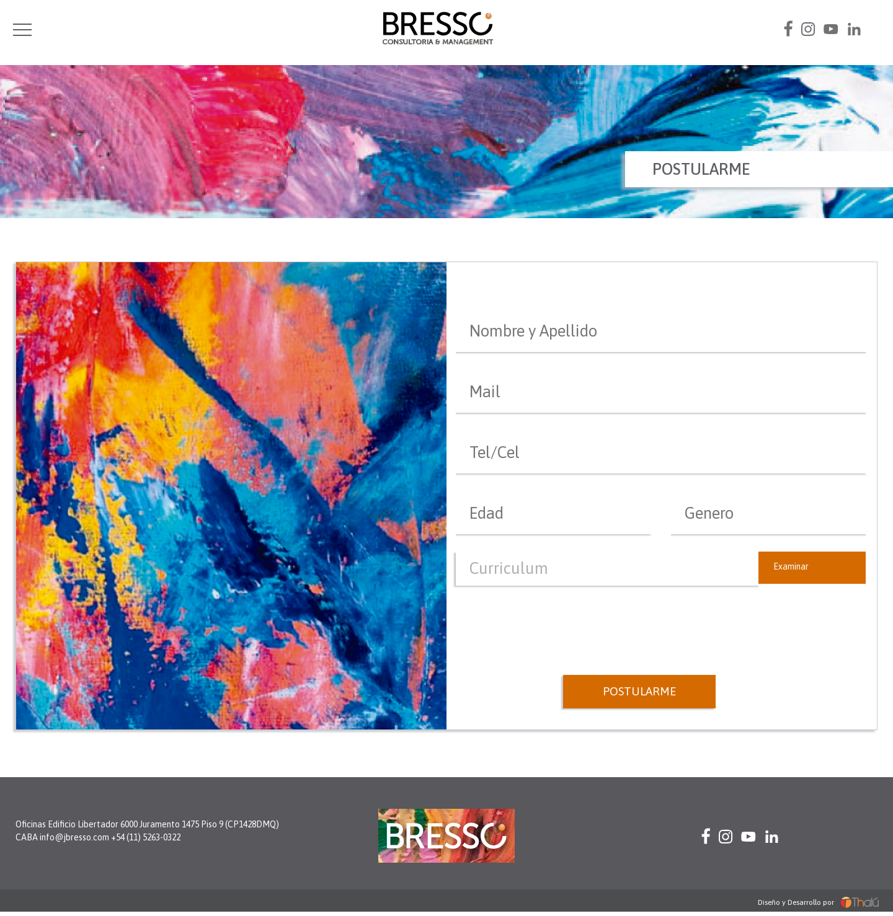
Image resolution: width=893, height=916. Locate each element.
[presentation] (661, 616)
